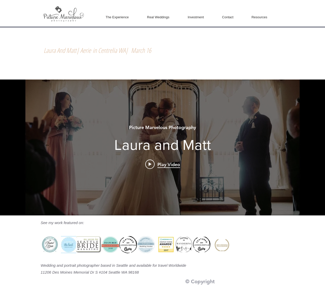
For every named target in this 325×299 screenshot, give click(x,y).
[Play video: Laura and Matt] (162, 164)
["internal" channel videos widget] (162, 147)
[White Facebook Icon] (259, 225)
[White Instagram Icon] (273, 225)
